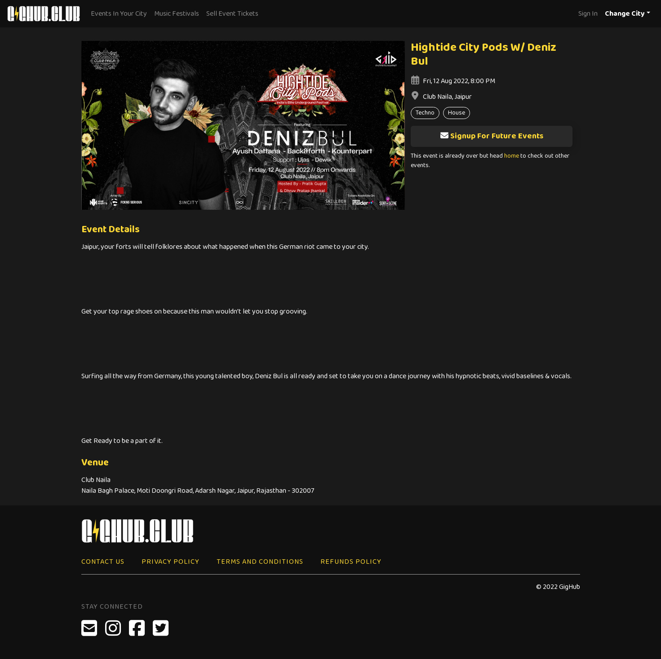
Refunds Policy (351, 561)
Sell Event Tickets (232, 13)
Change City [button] (625, 13)
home (511, 156)
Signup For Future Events (491, 136)
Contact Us (102, 561)
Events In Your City (119, 13)
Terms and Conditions (260, 561)
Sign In (588, 13)
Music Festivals (176, 13)
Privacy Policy (171, 561)
